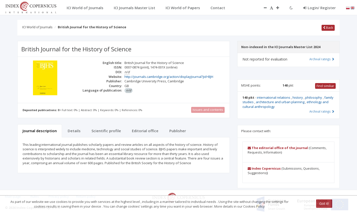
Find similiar (325, 86)
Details (74, 130)
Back (328, 27)
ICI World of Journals (37, 27)
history (298, 97)
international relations (274, 97)
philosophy (314, 97)
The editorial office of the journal (278, 148)
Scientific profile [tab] (106, 130)
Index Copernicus (264, 168)
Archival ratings (321, 59)
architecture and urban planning (280, 102)
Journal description (40, 130)
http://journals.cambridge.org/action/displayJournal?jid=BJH (168, 76)
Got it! (324, 203)
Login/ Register (319, 7)
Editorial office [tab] (145, 130)
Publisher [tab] (177, 130)
